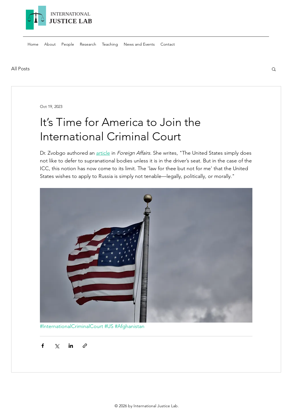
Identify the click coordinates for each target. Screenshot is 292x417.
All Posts (20, 68)
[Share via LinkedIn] (71, 345)
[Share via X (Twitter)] (56, 345)
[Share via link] (85, 345)
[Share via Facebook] (42, 345)
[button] (273, 69)
